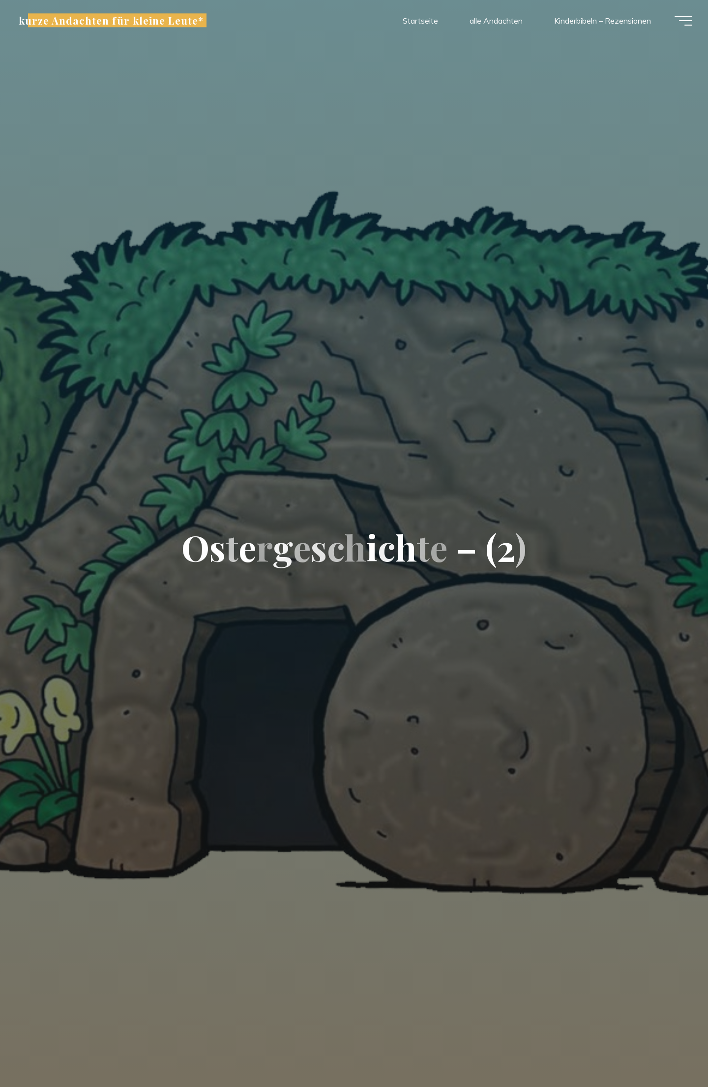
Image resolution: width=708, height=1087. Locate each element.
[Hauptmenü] (679, 22)
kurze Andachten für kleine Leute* (115, 22)
